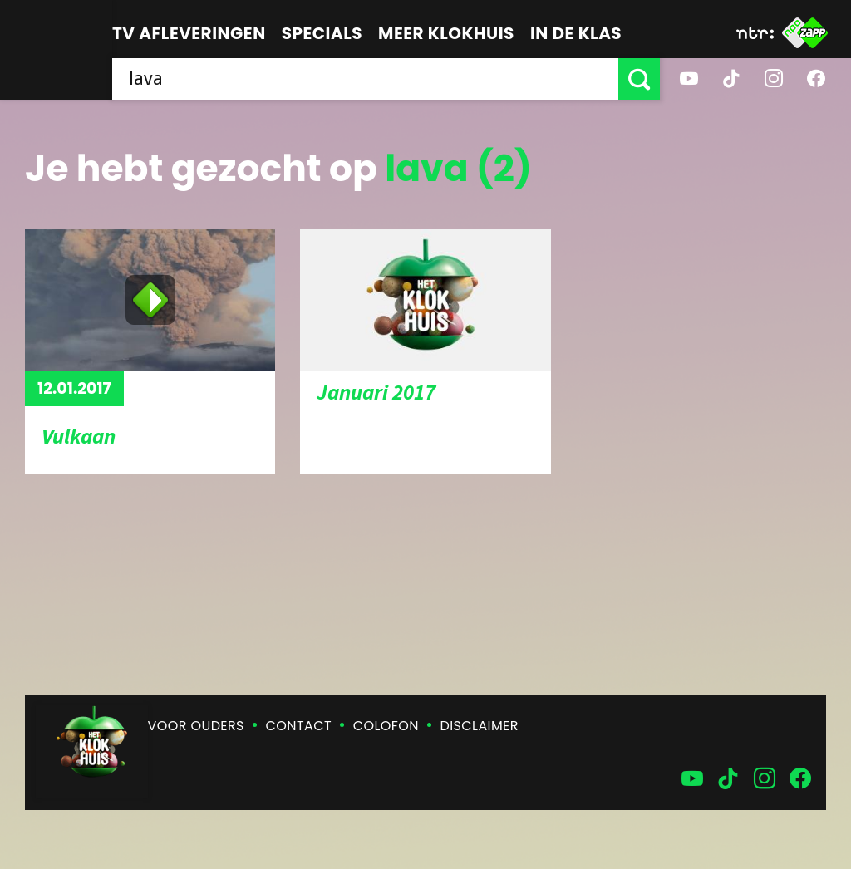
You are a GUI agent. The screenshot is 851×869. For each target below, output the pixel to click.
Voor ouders (196, 725)
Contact (299, 725)
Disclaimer (479, 725)
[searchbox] (365, 79)
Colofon (386, 725)
